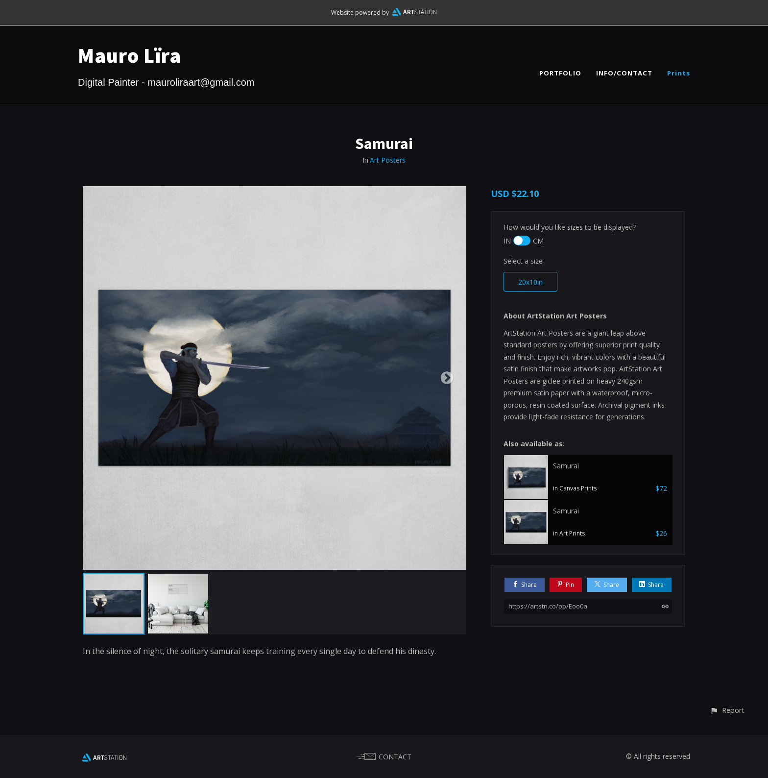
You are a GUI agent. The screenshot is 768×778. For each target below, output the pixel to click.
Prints (678, 73)
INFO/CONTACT (624, 73)
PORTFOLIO (560, 73)
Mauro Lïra (129, 55)
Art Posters (388, 160)
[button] (727, 710)
